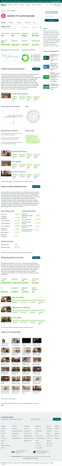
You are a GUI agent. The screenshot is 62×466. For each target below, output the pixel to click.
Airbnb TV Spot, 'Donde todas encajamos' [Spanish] (5, 344)
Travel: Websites (54, 36)
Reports (37, 428)
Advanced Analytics (17, 438)
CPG (2, 443)
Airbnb (52, 32)
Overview (3, 22)
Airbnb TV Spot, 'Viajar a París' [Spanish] (15, 392)
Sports (2, 440)
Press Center (50, 436)
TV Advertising (38, 448)
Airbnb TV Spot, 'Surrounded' (26, 373)
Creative (11, 22)
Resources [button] (27, 4)
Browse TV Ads (27, 433)
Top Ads (26, 428)
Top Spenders (27, 431)
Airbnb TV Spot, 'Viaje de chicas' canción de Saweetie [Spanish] (37, 382)
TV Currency (38, 445)
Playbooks (37, 443)
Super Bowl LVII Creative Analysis (55, 84)
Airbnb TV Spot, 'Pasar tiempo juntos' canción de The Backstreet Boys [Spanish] (37, 363)
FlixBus (10, 206)
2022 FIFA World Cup (29, 438)
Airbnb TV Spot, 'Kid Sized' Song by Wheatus (26, 382)
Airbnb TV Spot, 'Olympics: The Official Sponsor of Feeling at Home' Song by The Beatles (37, 344)
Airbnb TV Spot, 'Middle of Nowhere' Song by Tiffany (5, 354)
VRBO (2, 206)
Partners (49, 440)
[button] (31, 27)
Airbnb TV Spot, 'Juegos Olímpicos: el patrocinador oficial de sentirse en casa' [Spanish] (26, 344)
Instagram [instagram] (57, 438)
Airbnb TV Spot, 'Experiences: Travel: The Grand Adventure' (26, 363)
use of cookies (50, 463)
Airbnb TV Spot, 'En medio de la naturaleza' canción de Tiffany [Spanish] (16, 344)
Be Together (16, 162)
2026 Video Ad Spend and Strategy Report (54, 65)
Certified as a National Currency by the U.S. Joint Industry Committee (22, 452)
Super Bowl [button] (38, 4)
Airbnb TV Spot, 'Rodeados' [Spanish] (15, 373)
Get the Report (56, 1)
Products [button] (15, 4)
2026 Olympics (27, 440)
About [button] (33, 4)
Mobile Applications (52, 42)
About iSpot (49, 428)
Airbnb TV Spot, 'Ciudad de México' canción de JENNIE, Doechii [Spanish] (16, 354)
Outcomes (27, 22)
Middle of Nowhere (19, 151)
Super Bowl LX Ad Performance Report (54, 56)
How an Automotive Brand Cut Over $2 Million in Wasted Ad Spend (55, 75)
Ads (34, 22)
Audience (19, 22)
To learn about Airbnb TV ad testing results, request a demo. (17, 181)
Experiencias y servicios (21, 307)
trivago (14, 206)
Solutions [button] (10, 4)
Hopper (6, 206)
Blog (36, 433)
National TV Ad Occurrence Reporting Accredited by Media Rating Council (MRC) (43, 452)
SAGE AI (3, 448)
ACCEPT (3, 464)
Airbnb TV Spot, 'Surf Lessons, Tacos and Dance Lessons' (26, 354)
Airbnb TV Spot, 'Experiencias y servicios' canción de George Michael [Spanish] (5, 363)
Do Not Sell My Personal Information (30, 458)
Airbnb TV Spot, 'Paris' (26, 392)
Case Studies (38, 431)
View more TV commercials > (8, 399)
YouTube (56, 46)
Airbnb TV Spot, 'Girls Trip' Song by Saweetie (5, 392)
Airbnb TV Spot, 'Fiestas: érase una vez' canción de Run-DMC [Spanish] (37, 373)
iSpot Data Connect (5, 445)
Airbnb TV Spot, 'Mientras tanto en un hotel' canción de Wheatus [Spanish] (16, 382)
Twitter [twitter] (56, 431)
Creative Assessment (17, 431)
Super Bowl (46, 34)
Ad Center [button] (21, 4)
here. (50, 456)
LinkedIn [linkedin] (56, 436)
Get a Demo (36, 69)
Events (37, 440)
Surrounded (16, 318)
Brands (2, 431)
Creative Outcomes (40, 438)
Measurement (15, 433)
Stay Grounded (18, 297)
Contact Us (49, 438)
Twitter (50, 46)
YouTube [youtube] (57, 433)
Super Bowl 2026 (28, 436)
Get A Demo (57, 5)
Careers (48, 433)
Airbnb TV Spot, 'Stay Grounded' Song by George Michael (37, 354)
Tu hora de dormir (19, 172)
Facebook (45, 46)
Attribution (14, 436)
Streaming (3, 438)
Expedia (21, 206)
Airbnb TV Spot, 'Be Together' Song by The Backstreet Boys (5, 373)
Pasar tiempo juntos (20, 94)
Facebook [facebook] (57, 428)
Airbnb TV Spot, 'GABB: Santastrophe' (5, 382)
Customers (49, 431)
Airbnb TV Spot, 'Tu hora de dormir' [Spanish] (37, 392)
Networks (3, 433)
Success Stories (39, 436)
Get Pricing (49, 445)
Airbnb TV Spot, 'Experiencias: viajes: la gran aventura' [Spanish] (15, 363)
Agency (3, 436)
